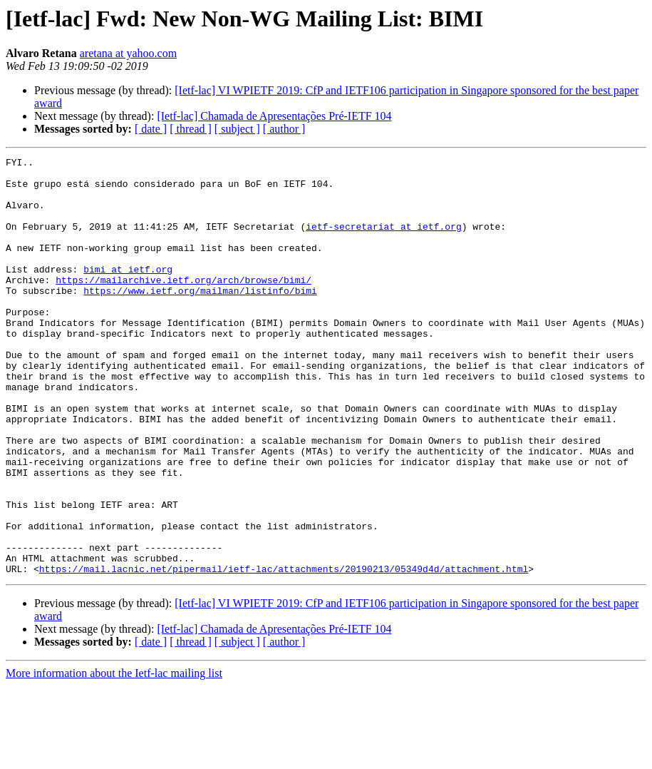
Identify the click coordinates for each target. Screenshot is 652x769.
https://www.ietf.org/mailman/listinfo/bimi (200, 318)
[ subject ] (237, 129)
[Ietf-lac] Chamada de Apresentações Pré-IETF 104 (274, 116)
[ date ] (151, 129)
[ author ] (284, 129)
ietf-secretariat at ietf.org (383, 241)
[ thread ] (191, 129)
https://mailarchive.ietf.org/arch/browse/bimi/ (183, 305)
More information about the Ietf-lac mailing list (114, 756)
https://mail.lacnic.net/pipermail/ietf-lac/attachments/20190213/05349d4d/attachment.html (283, 652)
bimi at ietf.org (127, 292)
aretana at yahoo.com (128, 53)
